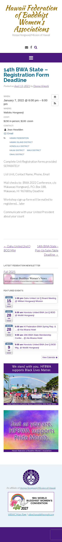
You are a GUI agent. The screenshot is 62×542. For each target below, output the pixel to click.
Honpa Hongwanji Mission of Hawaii (38, 487)
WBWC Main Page (17, 514)
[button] (55, 103)
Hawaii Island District (21, 142)
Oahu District (17, 154)
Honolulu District (19, 146)
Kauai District (17, 150)
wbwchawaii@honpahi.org (41, 514)
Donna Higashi (41, 86)
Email (8, 133)
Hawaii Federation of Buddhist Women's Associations (31, 18)
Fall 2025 (9, 272)
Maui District (34, 150)
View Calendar (49, 357)
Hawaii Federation (19, 138)
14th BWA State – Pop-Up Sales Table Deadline (46, 250)
